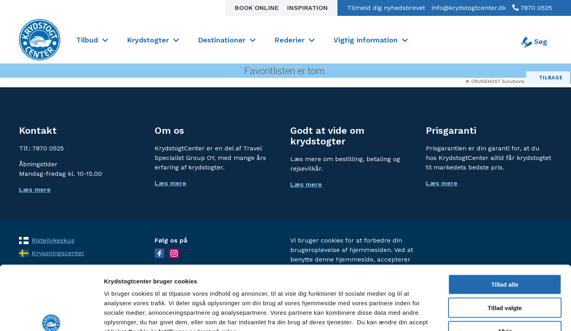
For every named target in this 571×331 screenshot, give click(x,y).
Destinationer (221, 40)
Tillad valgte (505, 257)
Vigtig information (365, 40)
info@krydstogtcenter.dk (468, 8)
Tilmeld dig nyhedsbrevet (386, 8)
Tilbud (87, 40)
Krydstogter (148, 40)
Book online (258, 8)
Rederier (289, 40)
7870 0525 (535, 8)
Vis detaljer (412, 315)
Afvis (505, 280)
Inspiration (307, 8)
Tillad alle (504, 233)
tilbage (551, 77)
